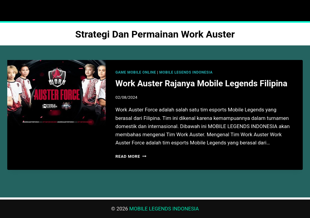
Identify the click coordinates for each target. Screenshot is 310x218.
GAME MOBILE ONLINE (135, 72)
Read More (130, 156)
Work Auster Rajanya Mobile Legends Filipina (201, 83)
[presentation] (56, 93)
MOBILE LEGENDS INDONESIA (186, 72)
